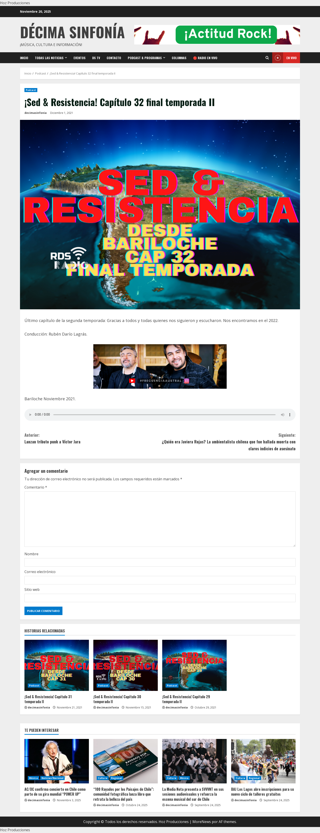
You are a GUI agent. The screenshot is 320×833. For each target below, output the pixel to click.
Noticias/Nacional (53, 778)
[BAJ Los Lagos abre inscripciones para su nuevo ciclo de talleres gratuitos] (263, 761)
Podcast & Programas (145, 57)
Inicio (24, 57)
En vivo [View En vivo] (284, 57)
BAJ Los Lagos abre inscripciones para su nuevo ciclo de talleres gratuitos (262, 792)
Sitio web (32, 589)
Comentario (35, 487)
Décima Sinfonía (72, 31)
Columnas (179, 57)
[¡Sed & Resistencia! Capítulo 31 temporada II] (56, 665)
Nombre (31, 553)
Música (33, 778)
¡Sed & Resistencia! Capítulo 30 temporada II (117, 699)
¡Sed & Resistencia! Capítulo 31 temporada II (48, 699)
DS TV (96, 57)
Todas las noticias (49, 57)
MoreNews (201, 821)
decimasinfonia (35, 113)
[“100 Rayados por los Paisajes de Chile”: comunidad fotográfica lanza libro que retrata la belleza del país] (125, 761)
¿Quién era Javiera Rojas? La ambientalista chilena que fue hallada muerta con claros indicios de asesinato (228, 441)
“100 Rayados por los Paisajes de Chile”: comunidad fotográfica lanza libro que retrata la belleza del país (123, 794)
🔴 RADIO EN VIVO (205, 57)
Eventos (80, 57)
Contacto (114, 57)
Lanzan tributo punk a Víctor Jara (92, 438)
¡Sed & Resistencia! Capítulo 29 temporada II (186, 699)
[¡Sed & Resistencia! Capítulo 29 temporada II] (194, 665)
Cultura (102, 778)
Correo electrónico (40, 571)
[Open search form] (267, 57)
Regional (116, 778)
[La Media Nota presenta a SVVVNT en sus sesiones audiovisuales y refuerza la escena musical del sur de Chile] (194, 761)
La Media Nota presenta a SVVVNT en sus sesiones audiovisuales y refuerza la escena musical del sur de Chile (193, 794)
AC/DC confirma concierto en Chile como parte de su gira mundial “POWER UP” (55, 792)
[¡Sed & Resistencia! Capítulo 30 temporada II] (125, 665)
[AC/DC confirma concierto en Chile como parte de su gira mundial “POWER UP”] (56, 761)
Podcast (31, 90)
